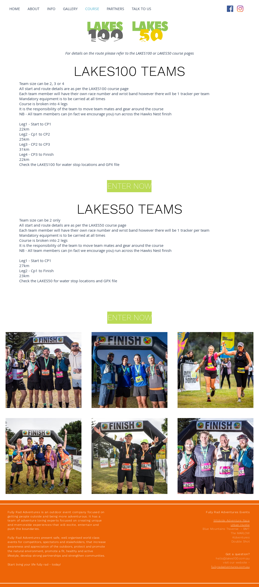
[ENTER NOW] (129, 318)
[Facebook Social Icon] (230, 9)
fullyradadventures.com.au (230, 567)
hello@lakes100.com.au (233, 558)
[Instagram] (240, 9)
